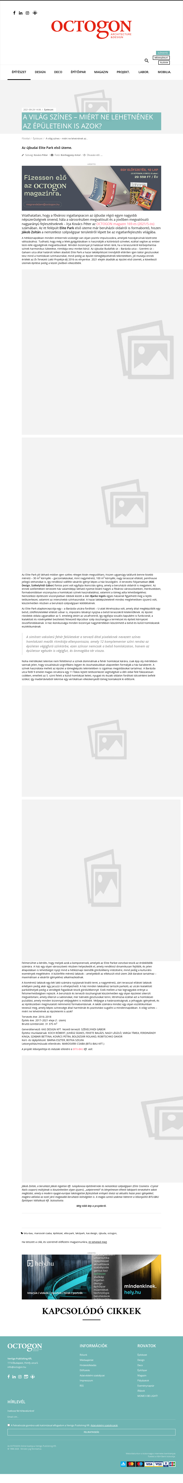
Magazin (101, 72)
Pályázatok (143, 1380)
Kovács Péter (41, 155)
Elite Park (69, 1233)
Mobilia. (164, 72)
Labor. (144, 72)
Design (40, 72)
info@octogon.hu (17, 1367)
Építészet (19, 72)
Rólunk (83, 1354)
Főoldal (26, 138)
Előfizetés (163, 53)
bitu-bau (28, 1233)
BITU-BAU (78, 1049)
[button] (146, 60)
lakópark (80, 1233)
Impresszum (86, 1380)
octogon (112, 1233)
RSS (82, 1385)
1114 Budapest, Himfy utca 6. (23, 1362)
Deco (58, 72)
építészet (58, 1233)
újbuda (102, 1233)
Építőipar (78, 72)
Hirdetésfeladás (88, 1365)
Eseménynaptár (145, 1385)
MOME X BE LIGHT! (147, 1396)
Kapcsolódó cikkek (91, 1312)
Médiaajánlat (161, 57)
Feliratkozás (91, 1432)
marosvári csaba (43, 1233)
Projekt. (123, 72)
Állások (164, 62)
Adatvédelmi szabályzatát (104, 1425)
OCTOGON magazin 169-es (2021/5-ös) (125, 224)
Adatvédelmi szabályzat (92, 1375)
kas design (91, 1233)
